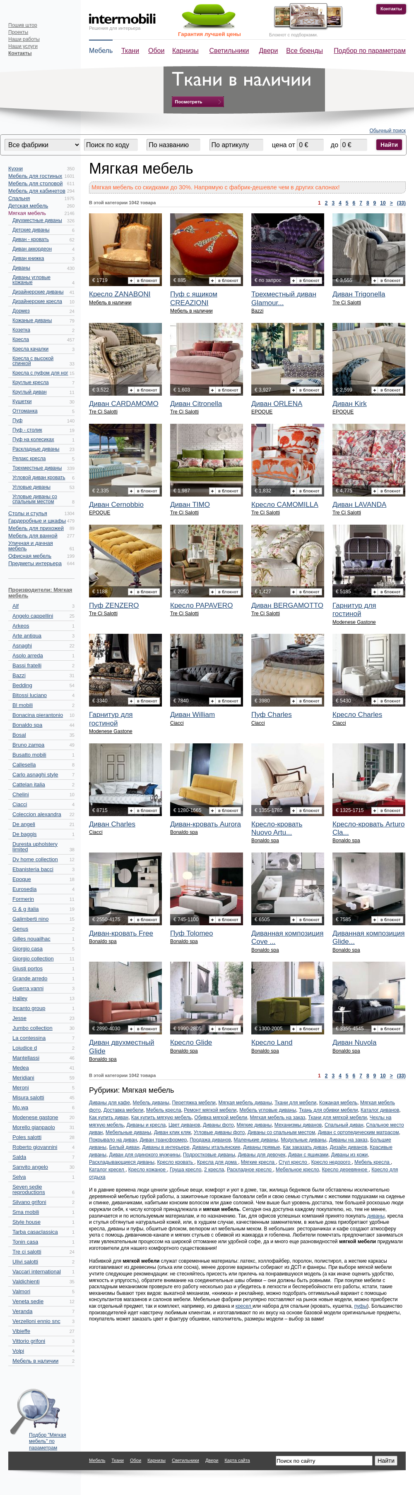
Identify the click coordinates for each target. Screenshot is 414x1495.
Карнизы (185, 50)
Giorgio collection (33, 958)
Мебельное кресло (297, 1170)
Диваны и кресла (146, 1125)
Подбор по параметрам (370, 50)
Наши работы (24, 39)
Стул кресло (293, 1162)
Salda (19, 1157)
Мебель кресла (163, 1110)
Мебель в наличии (35, 1361)
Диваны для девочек (261, 1155)
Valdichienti (26, 1281)
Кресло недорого (331, 1162)
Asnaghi (22, 645)
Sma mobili (25, 1212)
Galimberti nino (30, 919)
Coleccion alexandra (36, 814)
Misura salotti (28, 1097)
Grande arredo (30, 978)
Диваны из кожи (349, 1155)
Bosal (19, 735)
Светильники (229, 50)
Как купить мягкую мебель (161, 1117)
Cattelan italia (28, 784)
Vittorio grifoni (28, 1341)
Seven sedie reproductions (28, 1189)
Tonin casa (25, 1242)
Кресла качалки (30, 349)
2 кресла (214, 1170)
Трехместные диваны (37, 468)
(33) (401, 203)
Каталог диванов (380, 1110)
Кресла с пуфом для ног (40, 373)
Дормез (21, 311)
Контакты (391, 8)
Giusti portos (27, 968)
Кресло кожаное (147, 1170)
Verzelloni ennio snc (36, 1321)
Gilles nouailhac (31, 939)
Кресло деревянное (345, 1170)
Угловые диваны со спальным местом (34, 499)
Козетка (21, 330)
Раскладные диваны (35, 449)
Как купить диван (108, 1117)
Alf (15, 606)
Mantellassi (25, 1058)
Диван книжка (28, 258)
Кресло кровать (176, 1162)
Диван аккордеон (32, 249)
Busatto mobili (29, 755)
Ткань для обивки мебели (328, 1110)
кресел (244, 1306)
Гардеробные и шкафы (37, 521)
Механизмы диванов (298, 1125)
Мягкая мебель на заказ (278, 1117)
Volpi (18, 1351)
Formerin (23, 899)
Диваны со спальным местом (281, 1132)
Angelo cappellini (32, 616)
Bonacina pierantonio (37, 715)
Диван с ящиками (308, 1155)
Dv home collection (35, 859)
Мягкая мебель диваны (245, 1103)
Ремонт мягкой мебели (210, 1110)
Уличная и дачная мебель (30, 546)
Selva (19, 1177)
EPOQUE (261, 412)
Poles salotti (26, 1137)
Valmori (21, 1291)
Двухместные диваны (37, 220)
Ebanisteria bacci (32, 869)
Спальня (19, 198)
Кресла (20, 339)
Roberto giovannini (34, 1147)
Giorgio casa (27, 949)
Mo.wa (20, 1107)
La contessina (29, 1038)
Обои (156, 50)
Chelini (20, 794)
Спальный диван (344, 1125)
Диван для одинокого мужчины (145, 1155)
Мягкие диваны (254, 1125)
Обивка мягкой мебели (220, 1117)
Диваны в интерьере (165, 1147)
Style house (26, 1222)
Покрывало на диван (113, 1140)
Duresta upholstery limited (35, 847)
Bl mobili (22, 705)
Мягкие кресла (258, 1162)
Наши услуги (23, 46)
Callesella (24, 765)
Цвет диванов (184, 1125)
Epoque (21, 879)
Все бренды (304, 50)
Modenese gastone (35, 1117)
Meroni (20, 1087)
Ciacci (19, 804)
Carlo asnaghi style (35, 774)
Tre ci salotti (26, 1252)
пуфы (360, 1306)
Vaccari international (36, 1271)
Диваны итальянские (216, 1147)
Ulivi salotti (25, 1262)
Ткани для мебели (295, 1103)
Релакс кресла (29, 458)
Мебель (101, 50)
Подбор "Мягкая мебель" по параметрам (47, 1439)
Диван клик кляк (172, 1132)
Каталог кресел (107, 1170)
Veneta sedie (27, 1301)
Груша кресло (185, 1170)
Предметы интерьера (35, 563)
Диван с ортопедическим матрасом (358, 1132)
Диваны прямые (261, 1147)
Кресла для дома (217, 1162)
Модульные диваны (303, 1140)
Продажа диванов (210, 1140)
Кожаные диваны (32, 320)
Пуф (17, 420)
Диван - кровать (30, 239)
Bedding (22, 685)
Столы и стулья (27, 513)
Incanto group (29, 1008)
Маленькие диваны (256, 1140)
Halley (19, 998)
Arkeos (20, 626)
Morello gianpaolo (33, 1127)
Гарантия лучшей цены (209, 34)
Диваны (21, 268)
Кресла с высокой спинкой (32, 361)
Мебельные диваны (128, 1132)
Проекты (18, 32)
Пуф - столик (27, 430)
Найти (389, 144)
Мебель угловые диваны (267, 1110)
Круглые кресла (30, 382)
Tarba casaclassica (35, 1232)
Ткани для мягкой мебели (337, 1117)
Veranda (22, 1311)
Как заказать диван (305, 1147)
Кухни (15, 168)
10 (382, 203)
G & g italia (25, 909)
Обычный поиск (388, 131)
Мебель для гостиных (35, 176)
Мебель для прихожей (36, 528)
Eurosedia (24, 889)
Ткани (130, 50)
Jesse (19, 1018)
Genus (20, 929)
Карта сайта (237, 1460)
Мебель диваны (151, 1103)
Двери (268, 50)
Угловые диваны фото (219, 1132)
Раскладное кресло (250, 1170)
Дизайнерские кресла (37, 301)
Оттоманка (25, 411)
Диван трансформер (163, 1140)
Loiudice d (24, 1048)
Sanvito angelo (30, 1167)
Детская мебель (28, 206)
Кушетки (21, 401)
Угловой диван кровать (38, 477)
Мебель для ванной (33, 536)
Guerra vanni (27, 988)
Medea (20, 1068)
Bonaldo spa (27, 725)
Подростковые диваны (209, 1155)
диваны (376, 1216)
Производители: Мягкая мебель (40, 593)
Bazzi (19, 675)
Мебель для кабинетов (36, 191)
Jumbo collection (32, 1028)
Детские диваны (31, 230)
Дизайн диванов (348, 1147)
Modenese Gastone (354, 622)
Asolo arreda (27, 655)
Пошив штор (22, 25)
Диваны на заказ (348, 1140)
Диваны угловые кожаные (31, 280)
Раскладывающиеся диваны (121, 1162)
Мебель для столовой (35, 183)
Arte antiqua (26, 636)
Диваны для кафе (109, 1103)
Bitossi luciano (29, 695)
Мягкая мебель (27, 213)
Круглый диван (29, 392)
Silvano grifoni (29, 1202)
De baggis (24, 834)
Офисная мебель (29, 556)
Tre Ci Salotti (346, 303)
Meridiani (23, 1078)
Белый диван (124, 1147)
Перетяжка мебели (193, 1103)
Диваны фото (218, 1125)
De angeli (23, 824)
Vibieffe (21, 1331)
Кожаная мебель (338, 1103)
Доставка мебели (123, 1110)
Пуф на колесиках (33, 439)
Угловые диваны (31, 487)
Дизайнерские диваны (38, 292)
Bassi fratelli (26, 665)
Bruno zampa (28, 745)
